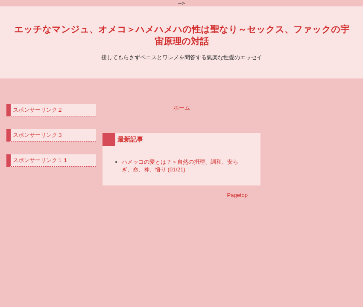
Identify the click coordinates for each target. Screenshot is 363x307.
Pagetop (237, 195)
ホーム (181, 107)
